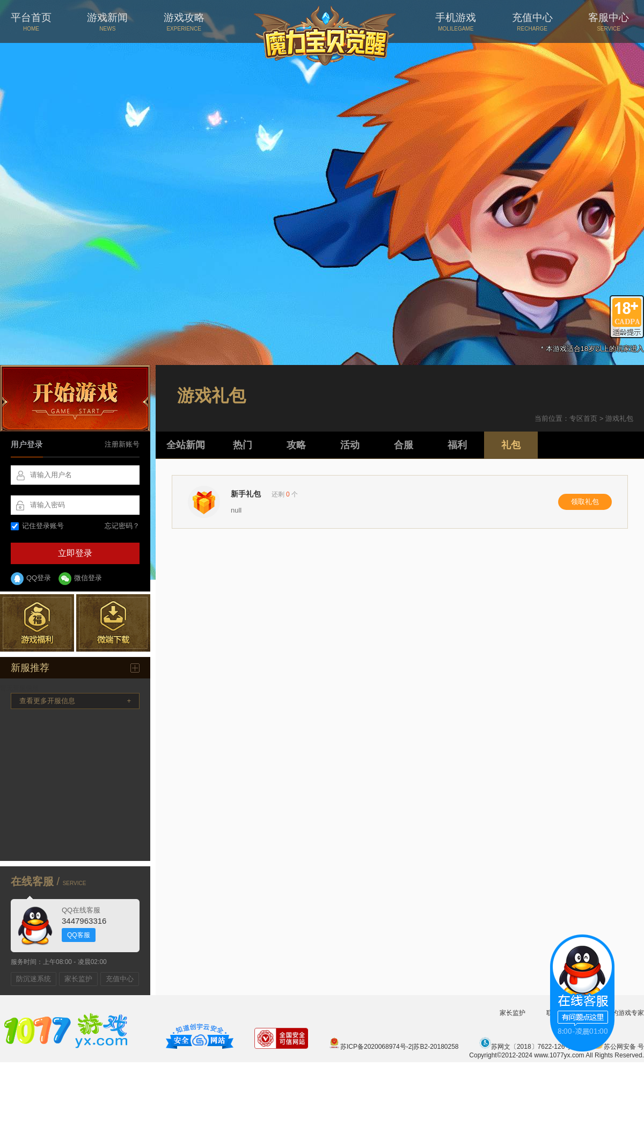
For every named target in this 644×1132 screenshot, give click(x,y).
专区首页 (583, 418)
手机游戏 (455, 22)
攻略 (296, 445)
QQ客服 (78, 935)
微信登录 (80, 578)
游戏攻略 (184, 22)
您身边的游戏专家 (618, 1013)
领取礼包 (585, 502)
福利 (457, 445)
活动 (350, 445)
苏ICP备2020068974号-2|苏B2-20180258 (393, 1046)
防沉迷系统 (33, 979)
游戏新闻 (107, 22)
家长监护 (78, 979)
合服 (403, 445)
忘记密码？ (122, 526)
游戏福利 (37, 623)
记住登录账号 (37, 526)
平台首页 (31, 22)
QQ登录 (31, 578)
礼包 (511, 445)
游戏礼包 (619, 418)
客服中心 (608, 22)
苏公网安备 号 (618, 1046)
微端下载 (113, 623)
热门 (242, 445)
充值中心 (532, 22)
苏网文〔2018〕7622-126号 (525, 1046)
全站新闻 (185, 445)
